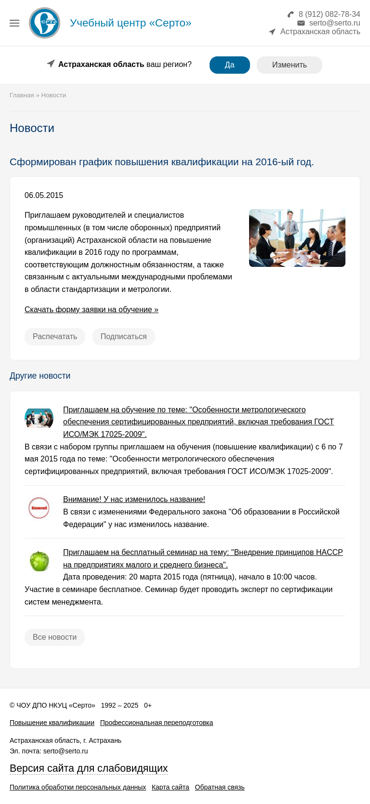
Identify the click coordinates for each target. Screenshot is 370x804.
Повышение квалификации (52, 722)
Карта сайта (170, 787)
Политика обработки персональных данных (78, 787)
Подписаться (124, 336)
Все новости (55, 637)
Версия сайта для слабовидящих (89, 768)
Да (230, 65)
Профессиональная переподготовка (156, 722)
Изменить (289, 65)
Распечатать (55, 336)
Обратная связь (220, 787)
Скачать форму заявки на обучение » (92, 309)
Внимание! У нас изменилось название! (134, 499)
